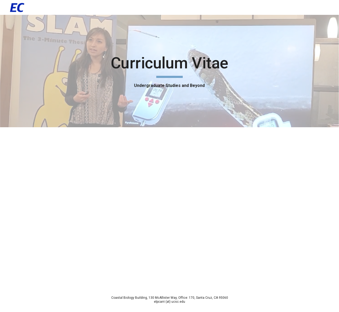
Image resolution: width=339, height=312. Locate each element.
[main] (169, 71)
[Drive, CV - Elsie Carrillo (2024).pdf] (169, 207)
